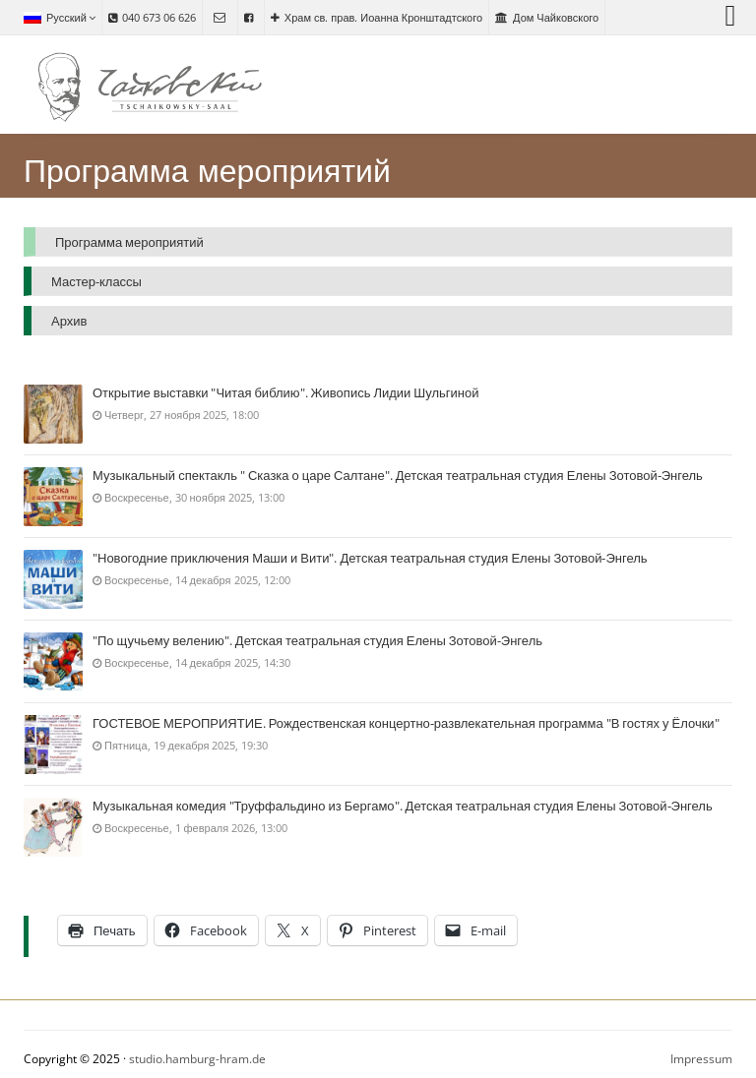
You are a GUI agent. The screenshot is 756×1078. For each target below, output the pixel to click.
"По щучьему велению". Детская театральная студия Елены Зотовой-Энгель (317, 641)
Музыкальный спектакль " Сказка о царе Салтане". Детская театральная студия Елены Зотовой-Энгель (398, 476)
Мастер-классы (96, 281)
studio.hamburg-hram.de (197, 1058)
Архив (69, 320)
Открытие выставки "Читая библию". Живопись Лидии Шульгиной (285, 393)
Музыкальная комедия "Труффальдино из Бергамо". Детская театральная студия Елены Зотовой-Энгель (403, 806)
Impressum (701, 1058)
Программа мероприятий (129, 242)
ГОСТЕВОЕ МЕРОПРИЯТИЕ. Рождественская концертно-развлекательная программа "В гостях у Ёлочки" (406, 724)
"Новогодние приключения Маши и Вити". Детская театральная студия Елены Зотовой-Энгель (370, 559)
